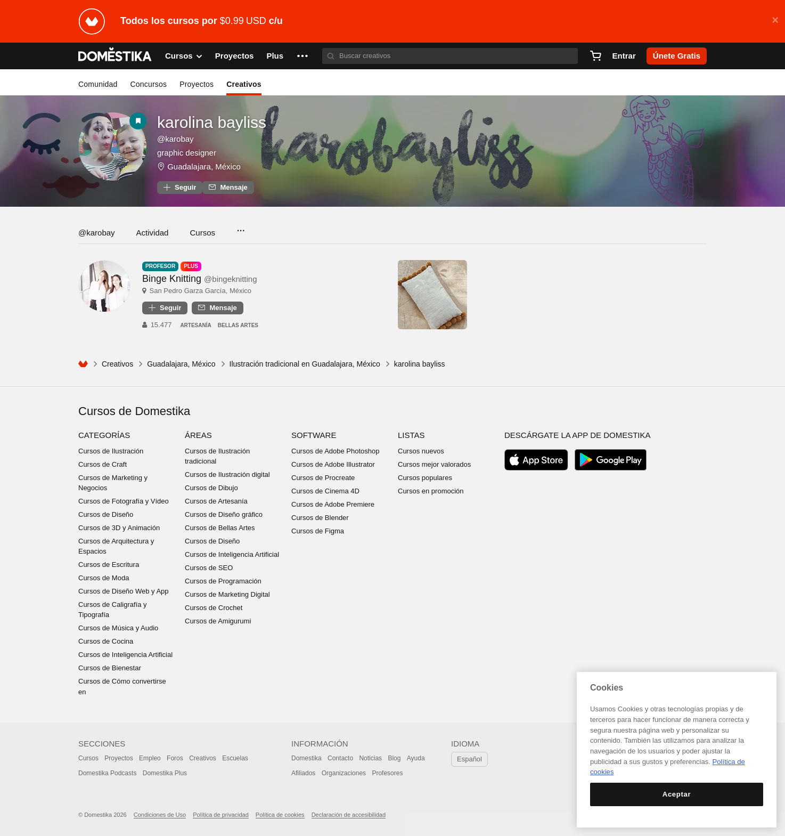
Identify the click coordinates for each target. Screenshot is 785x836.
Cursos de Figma (317, 531)
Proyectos (234, 55)
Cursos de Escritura (108, 565)
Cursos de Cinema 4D (325, 491)
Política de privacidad (221, 814)
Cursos (202, 232)
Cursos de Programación (223, 581)
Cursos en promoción (431, 491)
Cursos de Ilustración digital (227, 474)
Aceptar (677, 794)
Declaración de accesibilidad (349, 814)
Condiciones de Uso (160, 814)
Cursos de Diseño (105, 514)
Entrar (624, 55)
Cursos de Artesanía (216, 501)
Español (469, 759)
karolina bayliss (211, 122)
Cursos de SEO (209, 568)
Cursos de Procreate (323, 478)
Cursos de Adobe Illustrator (333, 464)
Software (313, 435)
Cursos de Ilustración (110, 451)
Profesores (387, 773)
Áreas (198, 435)
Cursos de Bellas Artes (220, 528)
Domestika (306, 758)
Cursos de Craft (102, 464)
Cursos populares (425, 478)
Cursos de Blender (320, 518)
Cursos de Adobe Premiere (332, 504)
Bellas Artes (238, 325)
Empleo (150, 758)
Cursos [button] (183, 56)
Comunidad (97, 84)
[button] (302, 56)
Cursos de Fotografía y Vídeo (123, 501)
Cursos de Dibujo (211, 488)
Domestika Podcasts (107, 773)
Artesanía (195, 325)
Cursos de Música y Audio (118, 628)
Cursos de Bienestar (109, 668)
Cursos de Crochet (213, 608)
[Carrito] (595, 56)
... (240, 227)
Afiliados (303, 773)
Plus (274, 55)
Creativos (243, 84)
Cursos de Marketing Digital (227, 594)
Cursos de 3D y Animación (119, 528)
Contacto (340, 758)
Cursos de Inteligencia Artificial (125, 655)
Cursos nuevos (421, 451)
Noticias (370, 758)
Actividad (152, 232)
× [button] (775, 20)
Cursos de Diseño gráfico (224, 514)
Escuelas (235, 758)
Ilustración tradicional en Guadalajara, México (305, 364)
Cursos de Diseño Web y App (123, 591)
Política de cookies (280, 814)
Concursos (148, 84)
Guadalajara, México (204, 166)
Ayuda (416, 758)
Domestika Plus (165, 773)
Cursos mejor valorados (434, 464)
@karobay (96, 232)
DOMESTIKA (115, 56)
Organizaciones (344, 773)
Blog (394, 758)
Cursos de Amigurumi (218, 621)
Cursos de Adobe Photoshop (335, 451)
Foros (175, 758)
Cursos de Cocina (105, 641)
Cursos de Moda (103, 578)
